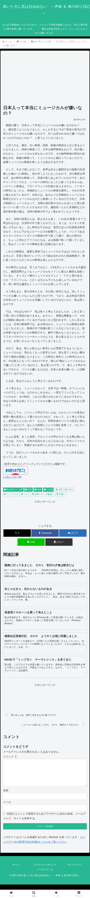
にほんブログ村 (12, 477)
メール (7, 807)
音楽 (28, 489)
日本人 (69, 489)
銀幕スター (38, 494)
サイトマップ (74, 870)
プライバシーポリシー (45, 870)
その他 (48, 489)
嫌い (50, 494)
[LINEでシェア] (31, 542)
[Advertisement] (45, 79)
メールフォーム (45, 874)
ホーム (15, 870)
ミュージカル (11, 494)
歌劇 (38, 489)
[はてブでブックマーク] (72, 533)
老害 (59, 489)
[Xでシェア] (17, 533)
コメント (10, 756)
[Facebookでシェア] (45, 533)
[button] (59, 542)
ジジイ (25, 494)
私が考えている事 (13, 489)
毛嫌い (61, 494)
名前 (5, 795)
